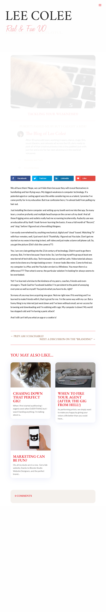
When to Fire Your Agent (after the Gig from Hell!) (72, 399)
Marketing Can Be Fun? (29, 458)
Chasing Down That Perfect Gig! (28, 397)
